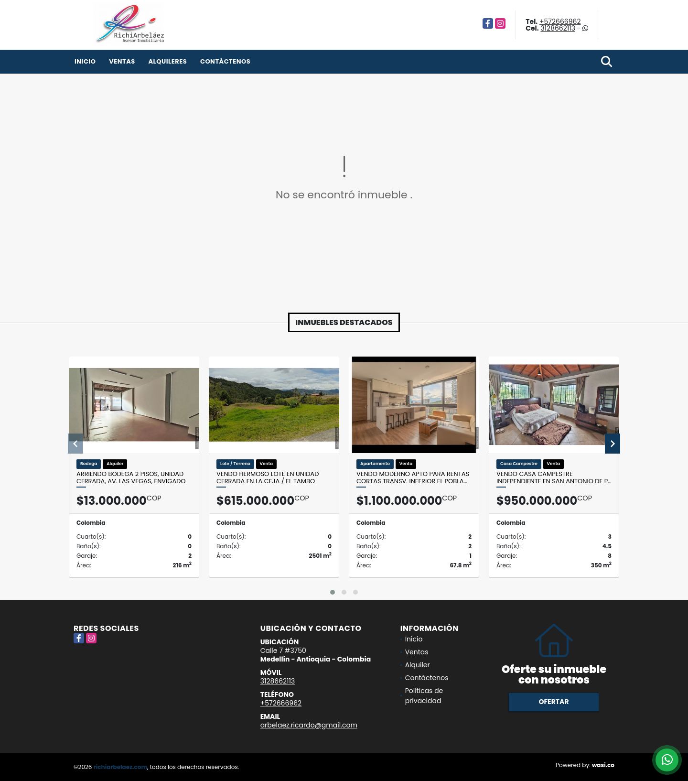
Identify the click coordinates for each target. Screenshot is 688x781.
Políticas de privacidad (424, 695)
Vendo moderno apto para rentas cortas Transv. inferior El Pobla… (412, 477)
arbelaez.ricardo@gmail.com (308, 725)
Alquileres (167, 61)
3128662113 (557, 28)
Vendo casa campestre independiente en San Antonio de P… (554, 477)
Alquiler (417, 665)
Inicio (85, 61)
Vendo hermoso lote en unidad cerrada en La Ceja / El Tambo (267, 477)
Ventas (122, 61)
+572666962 (559, 21)
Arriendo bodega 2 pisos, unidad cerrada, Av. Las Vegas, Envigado (131, 477)
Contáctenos (225, 61)
